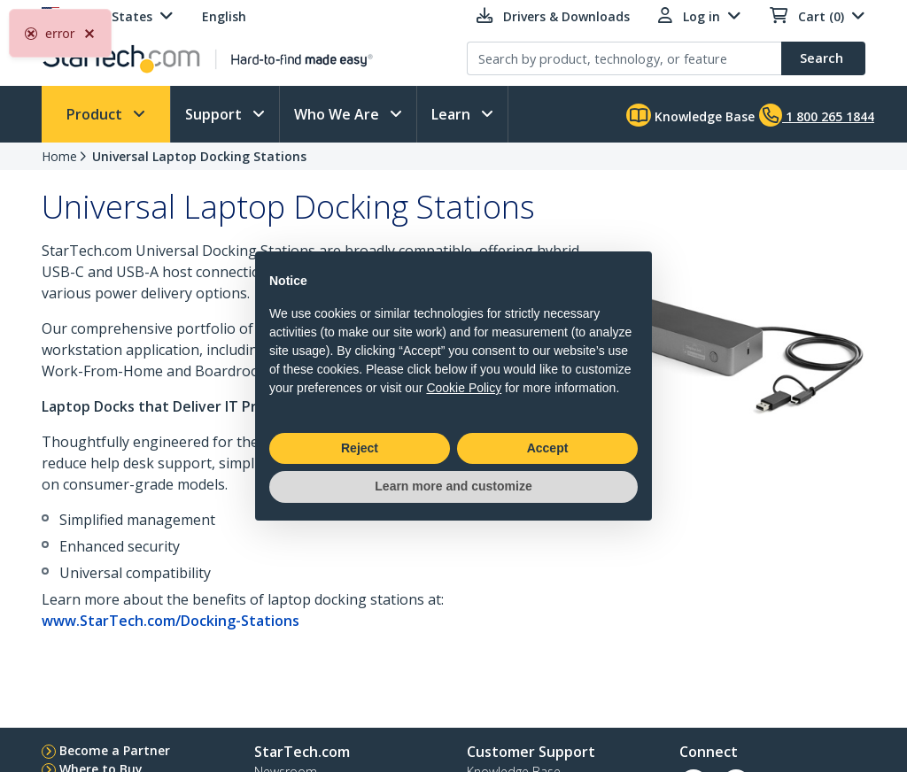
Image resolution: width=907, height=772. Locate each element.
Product (96, 114)
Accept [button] (548, 448)
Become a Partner (114, 750)
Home (59, 156)
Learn (452, 114)
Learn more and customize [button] (453, 486)
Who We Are (338, 114)
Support (215, 114)
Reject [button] (359, 448)
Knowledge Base (690, 115)
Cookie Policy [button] (463, 388)
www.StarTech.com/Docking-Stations (170, 620)
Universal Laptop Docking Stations (199, 156)
